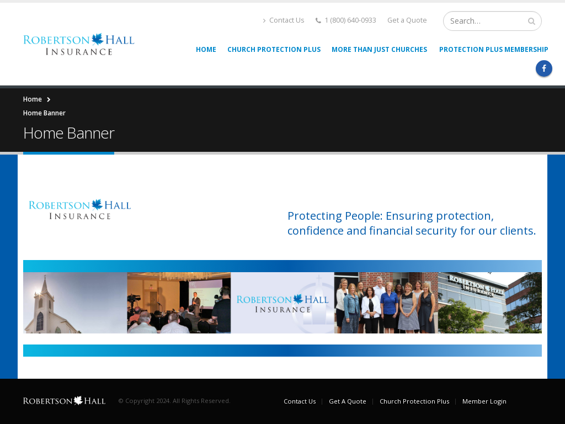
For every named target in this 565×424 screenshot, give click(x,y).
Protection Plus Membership (493, 49)
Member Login (484, 401)
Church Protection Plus (274, 49)
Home (206, 49)
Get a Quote (407, 20)
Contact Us (284, 20)
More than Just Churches (379, 49)
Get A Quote (347, 401)
